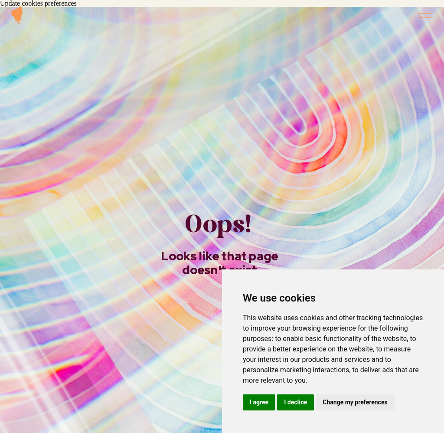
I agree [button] (259, 402)
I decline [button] (295, 402)
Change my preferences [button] (355, 402)
